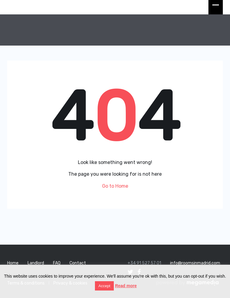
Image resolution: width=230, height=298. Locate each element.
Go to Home (115, 186)
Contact (77, 263)
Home (13, 263)
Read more (126, 285)
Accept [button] (105, 286)
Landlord (36, 263)
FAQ (56, 263)
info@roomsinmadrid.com (195, 263)
